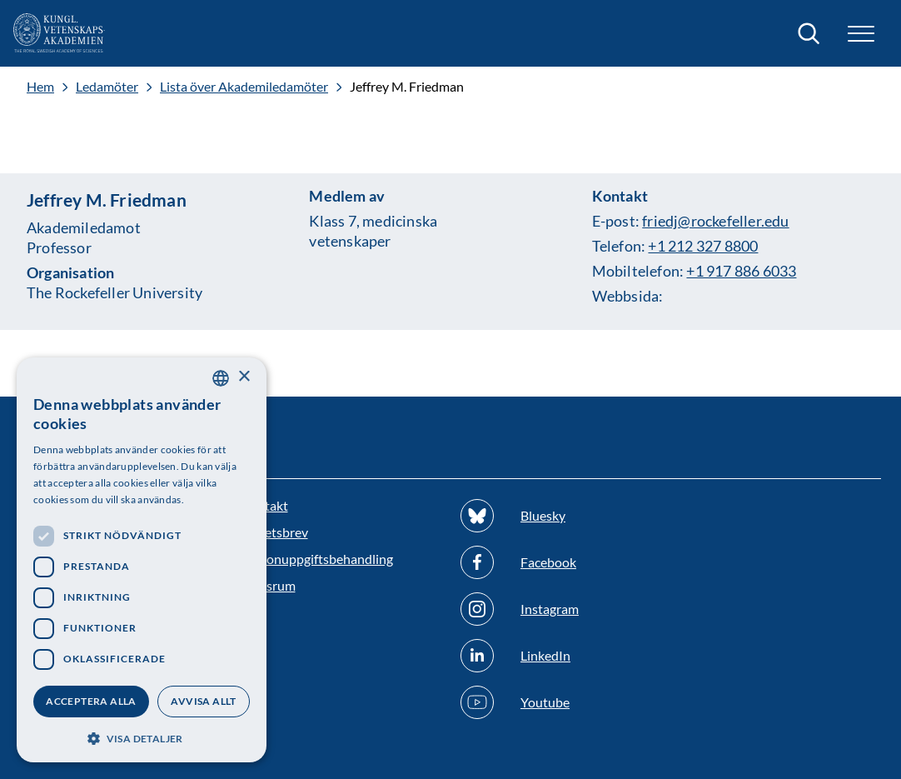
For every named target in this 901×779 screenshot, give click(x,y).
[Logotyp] (59, 33)
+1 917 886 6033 (741, 271)
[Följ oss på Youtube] (560, 702)
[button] (861, 34)
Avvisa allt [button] (203, 701)
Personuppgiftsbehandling (317, 559)
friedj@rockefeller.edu (715, 221)
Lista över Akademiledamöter (244, 86)
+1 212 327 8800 (703, 246)
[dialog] (141, 559)
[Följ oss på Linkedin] (560, 655)
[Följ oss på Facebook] (560, 562)
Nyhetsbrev (274, 532)
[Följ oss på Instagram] (560, 609)
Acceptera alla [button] (91, 701)
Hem (40, 86)
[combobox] (220, 378)
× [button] (243, 377)
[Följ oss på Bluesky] (560, 515)
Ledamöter (107, 86)
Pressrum (268, 585)
